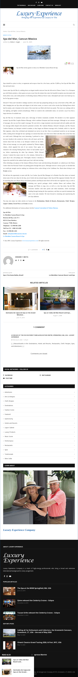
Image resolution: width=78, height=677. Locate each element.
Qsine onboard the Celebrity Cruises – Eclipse (35, 600)
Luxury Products (10, 432)
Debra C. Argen (15, 42)
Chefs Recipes (9, 401)
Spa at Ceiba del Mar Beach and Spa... (57, 313)
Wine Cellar (8, 458)
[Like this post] (44, 250)
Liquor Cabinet (9, 428)
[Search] (74, 25)
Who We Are (31, 5)
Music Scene (9, 436)
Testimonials (21, 5)
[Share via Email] (48, 250)
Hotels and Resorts (11, 423)
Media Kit (58, 5)
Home (5, 31)
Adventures (8, 392)
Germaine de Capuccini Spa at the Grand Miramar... (20, 314)
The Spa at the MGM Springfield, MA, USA (34, 588)
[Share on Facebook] (46, 250)
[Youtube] (41, 2)
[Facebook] (20, 375)
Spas (6, 450)
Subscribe (40, 5)
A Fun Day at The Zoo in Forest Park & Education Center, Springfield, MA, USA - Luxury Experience (42, 336)
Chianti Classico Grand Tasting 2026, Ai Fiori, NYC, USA (39, 642)
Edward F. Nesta (21, 257)
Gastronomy (9, 419)
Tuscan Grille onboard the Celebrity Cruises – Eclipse (38, 613)
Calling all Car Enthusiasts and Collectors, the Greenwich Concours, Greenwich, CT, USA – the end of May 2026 (44, 631)
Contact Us (49, 5)
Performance (9, 441)
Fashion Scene (9, 410)
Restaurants (9, 445)
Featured (8, 414)
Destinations (9, 405)
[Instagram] (38, 2)
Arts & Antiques (10, 397)
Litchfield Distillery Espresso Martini (32, 655)
